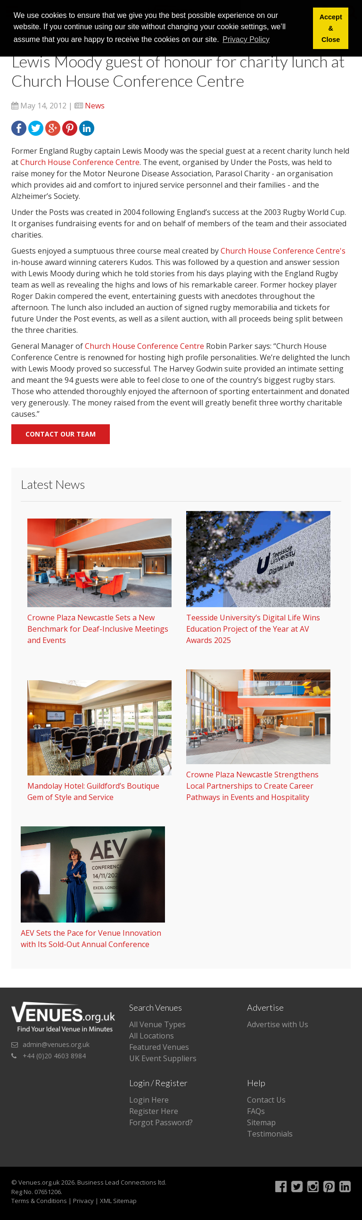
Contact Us (266, 1100)
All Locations (151, 1035)
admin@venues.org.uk (56, 1044)
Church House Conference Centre (80, 162)
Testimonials (270, 1134)
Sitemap (261, 1122)
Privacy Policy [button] (246, 39)
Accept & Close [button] (331, 28)
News (95, 105)
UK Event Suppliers (163, 1058)
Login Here (149, 1100)
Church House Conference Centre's (283, 251)
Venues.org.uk (39, 1182)
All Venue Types (157, 1024)
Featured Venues (159, 1047)
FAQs (256, 1111)
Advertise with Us (277, 1024)
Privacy (83, 1200)
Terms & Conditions (39, 1200)
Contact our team (60, 433)
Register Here (153, 1111)
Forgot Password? (161, 1122)
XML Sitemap (118, 1200)
